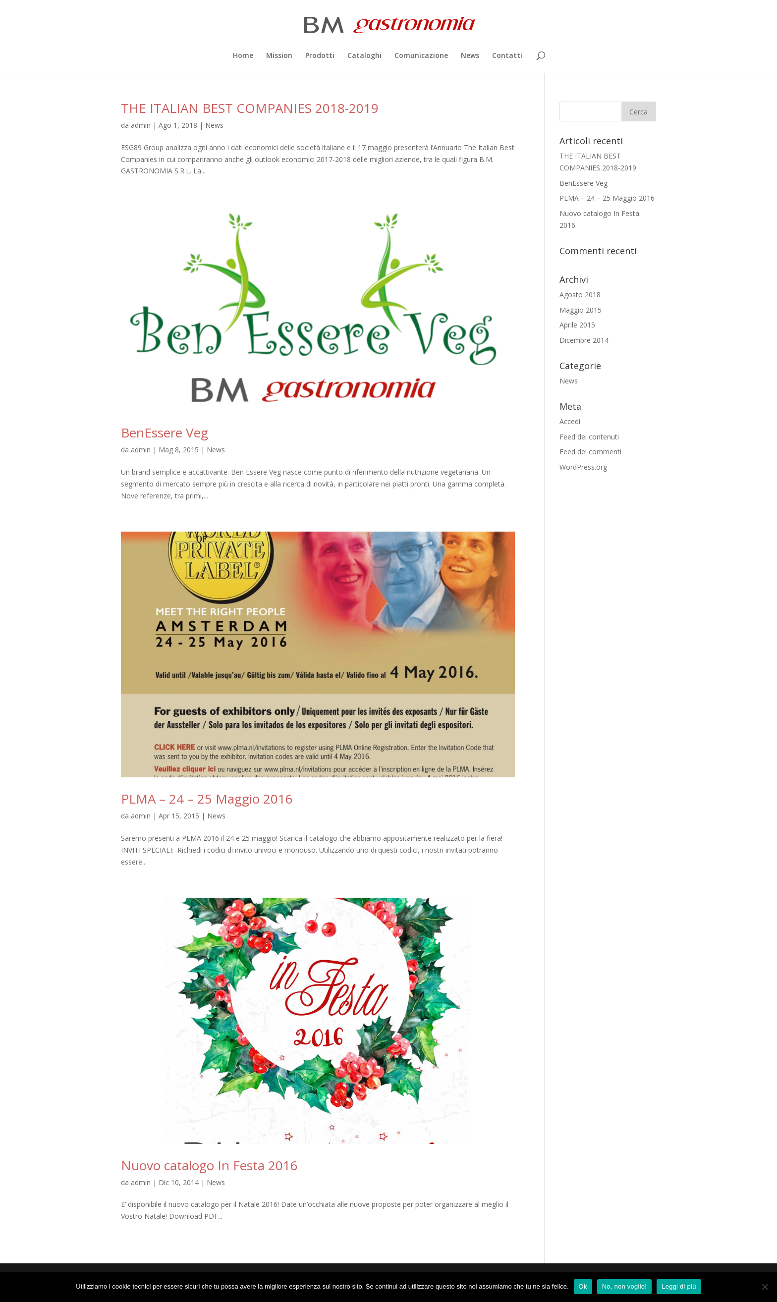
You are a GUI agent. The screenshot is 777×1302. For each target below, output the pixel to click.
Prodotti (319, 56)
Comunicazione (421, 56)
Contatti (507, 56)
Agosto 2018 (580, 294)
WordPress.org (583, 467)
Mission (279, 56)
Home (243, 56)
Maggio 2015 (580, 310)
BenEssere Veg (164, 432)
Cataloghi (364, 56)
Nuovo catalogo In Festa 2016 (209, 1165)
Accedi (569, 421)
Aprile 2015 (577, 324)
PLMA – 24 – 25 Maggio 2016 (207, 799)
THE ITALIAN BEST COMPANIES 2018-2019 (250, 108)
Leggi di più (679, 1286)
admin (141, 125)
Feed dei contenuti (589, 436)
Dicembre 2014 (584, 340)
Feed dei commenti (590, 451)
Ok (583, 1286)
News (470, 56)
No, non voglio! (624, 1286)
